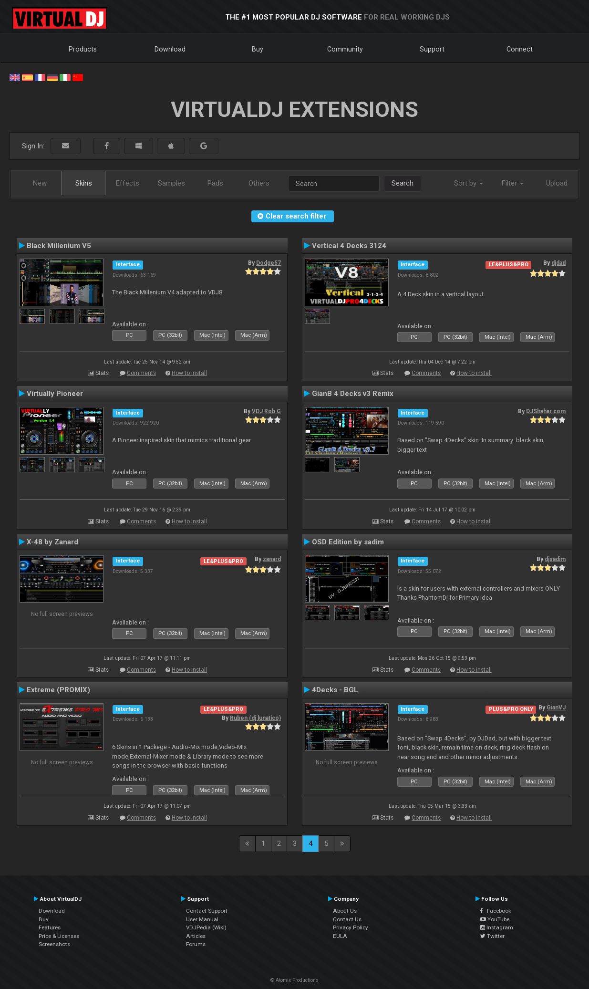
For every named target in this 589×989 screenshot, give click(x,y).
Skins (83, 183)
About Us (345, 910)
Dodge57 (268, 263)
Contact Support (206, 910)
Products (83, 49)
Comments (141, 373)
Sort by (468, 183)
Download (170, 49)
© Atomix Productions (294, 980)
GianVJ (556, 707)
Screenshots (54, 944)
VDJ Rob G (266, 411)
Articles (196, 936)
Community (345, 49)
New (40, 183)
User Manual (202, 919)
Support (432, 49)
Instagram (496, 927)
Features (50, 927)
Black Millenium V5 (59, 245)
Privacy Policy (350, 927)
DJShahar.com (546, 411)
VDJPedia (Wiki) (206, 927)
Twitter (492, 936)
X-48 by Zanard (52, 542)
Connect (519, 49)
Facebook (495, 910)
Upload (557, 183)
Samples (171, 183)
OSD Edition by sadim (348, 542)
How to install (189, 373)
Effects (127, 183)
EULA (340, 936)
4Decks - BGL (335, 690)
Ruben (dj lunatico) (255, 718)
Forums (196, 944)
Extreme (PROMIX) (58, 690)
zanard (272, 559)
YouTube (494, 919)
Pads (215, 183)
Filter (513, 183)
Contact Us (347, 919)
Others (258, 183)
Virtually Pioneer (55, 393)
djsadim (555, 559)
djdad (558, 263)
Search (402, 183)
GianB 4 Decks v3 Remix (352, 393)
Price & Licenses (59, 936)
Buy (257, 49)
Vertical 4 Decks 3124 (349, 245)
